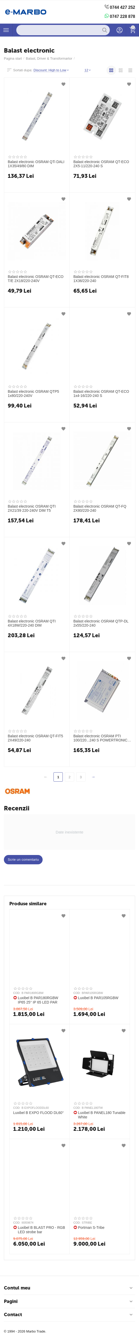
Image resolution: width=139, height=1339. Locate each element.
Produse (6, 30)
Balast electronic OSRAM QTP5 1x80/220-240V (33, 393)
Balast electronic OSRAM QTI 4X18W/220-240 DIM (32, 623)
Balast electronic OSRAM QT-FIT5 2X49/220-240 (35, 738)
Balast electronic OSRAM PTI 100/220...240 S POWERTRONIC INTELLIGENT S (100, 738)
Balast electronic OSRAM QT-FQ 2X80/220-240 (99, 508)
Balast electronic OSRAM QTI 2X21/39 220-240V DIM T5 (32, 508)
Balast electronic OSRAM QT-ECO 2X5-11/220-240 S (101, 164)
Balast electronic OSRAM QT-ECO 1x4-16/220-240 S (101, 393)
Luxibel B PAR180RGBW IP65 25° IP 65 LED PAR (38, 1000)
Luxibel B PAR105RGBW (98, 998)
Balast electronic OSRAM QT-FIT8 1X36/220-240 (101, 279)
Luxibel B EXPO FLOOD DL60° (38, 1113)
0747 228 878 (120, 16)
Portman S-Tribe (91, 1227)
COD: (16, 992)
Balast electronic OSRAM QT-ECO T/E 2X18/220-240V (36, 279)
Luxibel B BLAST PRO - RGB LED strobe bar (41, 1229)
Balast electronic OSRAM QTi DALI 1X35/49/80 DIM (36, 164)
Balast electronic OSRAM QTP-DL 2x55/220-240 (100, 623)
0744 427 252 (120, 7)
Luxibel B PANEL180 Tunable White (102, 1115)
